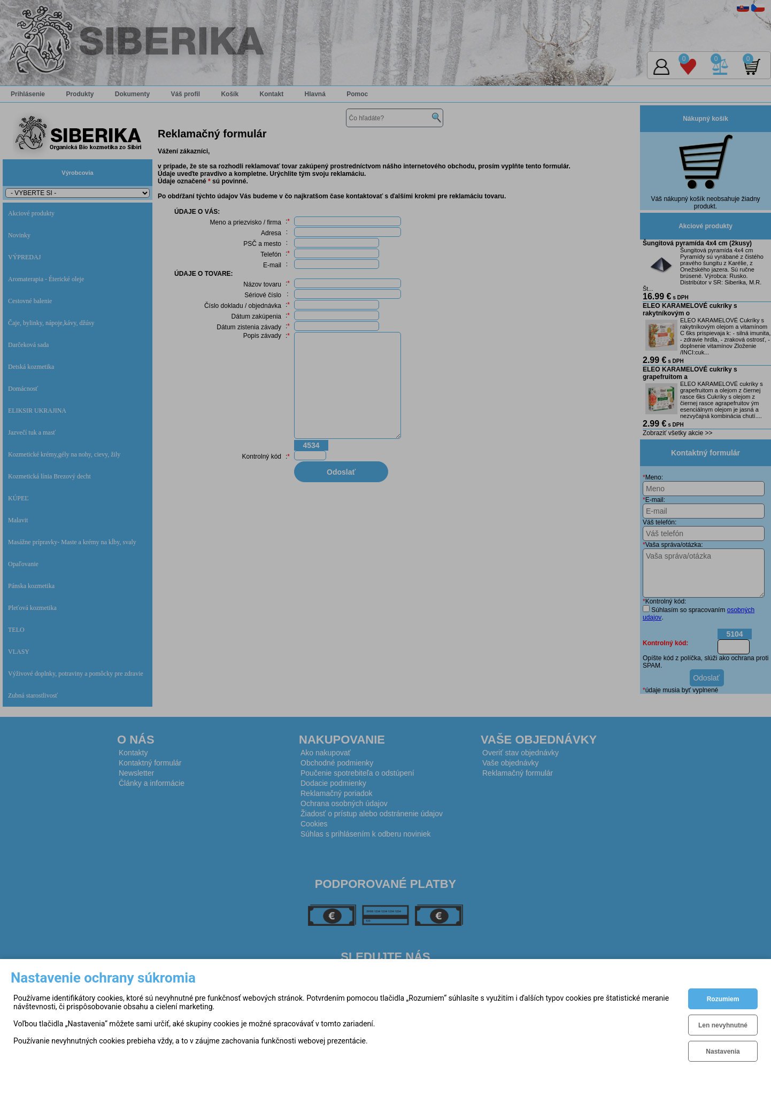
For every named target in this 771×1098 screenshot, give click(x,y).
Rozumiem (723, 999)
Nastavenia (722, 1051)
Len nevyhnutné (722, 1025)
